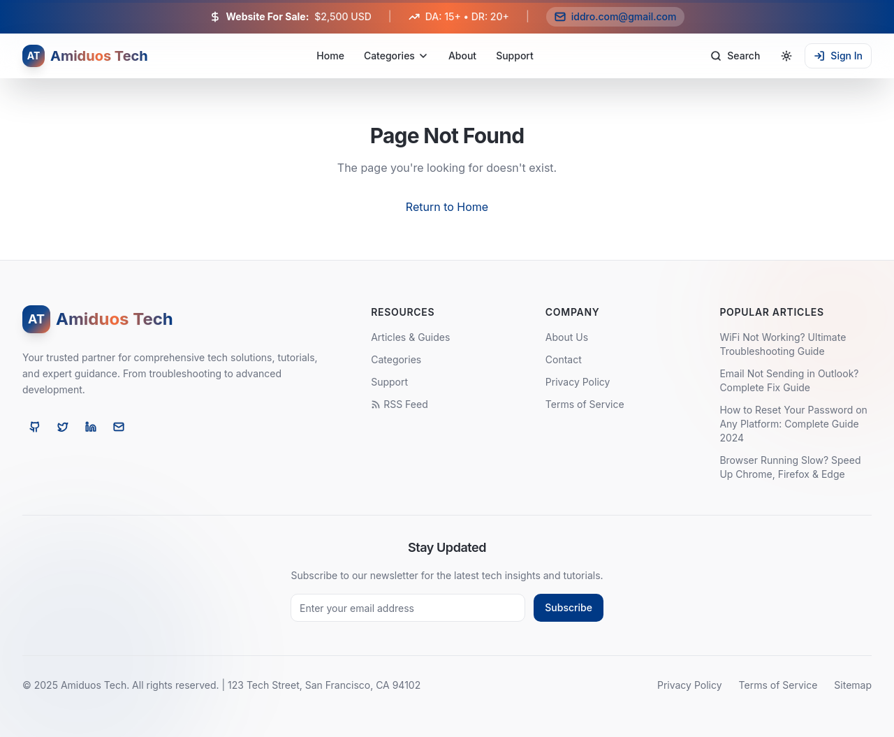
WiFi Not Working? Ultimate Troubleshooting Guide (782, 344)
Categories (396, 55)
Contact (563, 359)
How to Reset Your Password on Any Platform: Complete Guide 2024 (793, 424)
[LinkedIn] (90, 426)
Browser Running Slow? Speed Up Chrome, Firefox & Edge (789, 467)
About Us (566, 337)
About (462, 55)
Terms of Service (584, 404)
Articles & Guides (410, 337)
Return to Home (447, 207)
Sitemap (853, 685)
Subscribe (568, 607)
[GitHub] (34, 426)
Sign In (838, 55)
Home (330, 55)
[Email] (118, 426)
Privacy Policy (577, 382)
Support (515, 55)
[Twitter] (62, 426)
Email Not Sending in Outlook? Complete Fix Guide (788, 380)
